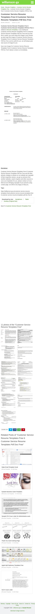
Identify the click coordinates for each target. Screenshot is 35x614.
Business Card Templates (8, 493)
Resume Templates (5, 22)
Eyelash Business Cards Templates (12, 491)
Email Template (6, 469)
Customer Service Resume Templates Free (18, 206)
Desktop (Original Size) (10, 201)
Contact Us (27, 603)
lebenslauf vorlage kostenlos (17, 610)
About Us (21, 603)
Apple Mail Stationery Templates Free (12, 565)
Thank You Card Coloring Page (11, 541)
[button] (32, 2)
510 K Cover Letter (7, 590)
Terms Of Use (14, 603)
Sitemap (3, 603)
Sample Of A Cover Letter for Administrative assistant (17, 516)
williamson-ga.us (17, 607)
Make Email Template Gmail (10, 467)
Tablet (27, 199)
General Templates (6, 518)
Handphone (18, 199)
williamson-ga (10, 2)
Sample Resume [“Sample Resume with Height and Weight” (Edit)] (26, 607)
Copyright (8, 603)
